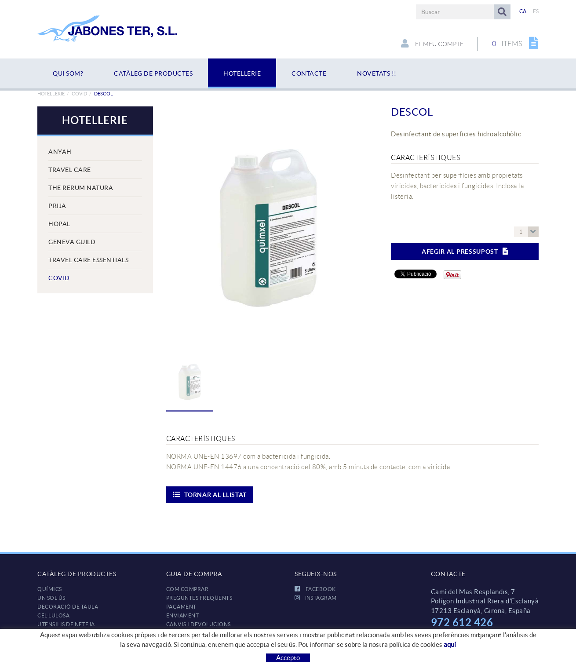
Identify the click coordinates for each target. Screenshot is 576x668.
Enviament (182, 615)
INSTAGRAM (316, 598)
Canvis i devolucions (198, 624)
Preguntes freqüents (199, 598)
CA (523, 11)
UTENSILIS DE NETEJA (66, 624)
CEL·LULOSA (53, 615)
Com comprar (187, 589)
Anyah (60, 151)
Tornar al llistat (210, 494)
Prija (57, 205)
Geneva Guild (71, 241)
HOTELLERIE (51, 93)
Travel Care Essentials (88, 259)
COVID (79, 93)
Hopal (59, 223)
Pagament (181, 607)
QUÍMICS (49, 589)
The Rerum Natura (80, 187)
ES (536, 11)
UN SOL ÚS (51, 598)
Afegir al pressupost (465, 251)
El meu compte (432, 43)
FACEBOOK (315, 589)
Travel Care (69, 169)
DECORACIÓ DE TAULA (67, 607)
